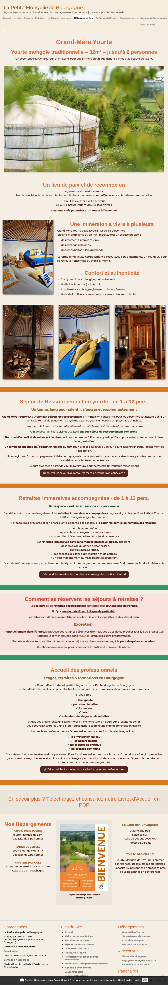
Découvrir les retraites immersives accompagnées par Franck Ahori (84, 574)
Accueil (6, 18)
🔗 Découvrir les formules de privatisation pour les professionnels (84, 769)
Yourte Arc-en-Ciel (140, 859)
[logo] (63, 8)
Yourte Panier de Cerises (136, 936)
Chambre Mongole (132, 940)
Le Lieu (17, 18)
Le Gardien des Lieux (60, 18)
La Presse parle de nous (135, 964)
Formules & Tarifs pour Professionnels (86, 963)
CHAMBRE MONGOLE (28, 862)
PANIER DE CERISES (28, 846)
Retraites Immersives (77, 940)
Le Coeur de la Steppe (134, 944)
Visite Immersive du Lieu (79, 936)
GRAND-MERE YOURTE (28, 830)
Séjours (28, 18)
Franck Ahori (11, 951)
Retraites (40, 18)
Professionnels (129, 18)
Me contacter (148, 24)
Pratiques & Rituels (106, 18)
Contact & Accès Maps (16, 959)
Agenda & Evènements (153, 18)
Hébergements (83, 18)
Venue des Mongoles (134, 956)
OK (145, 980)
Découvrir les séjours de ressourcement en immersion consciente (84, 473)
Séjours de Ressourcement (80, 944)
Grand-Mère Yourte (133, 932)
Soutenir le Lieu (74, 971)
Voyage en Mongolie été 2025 (139, 960)
